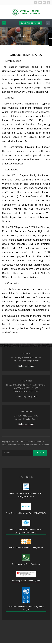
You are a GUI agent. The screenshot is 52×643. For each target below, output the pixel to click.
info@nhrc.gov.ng (29, 396)
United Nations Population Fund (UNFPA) (26, 547)
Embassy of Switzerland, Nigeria (26, 581)
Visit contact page (26, 366)
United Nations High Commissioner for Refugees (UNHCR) (26, 495)
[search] (48, 23)
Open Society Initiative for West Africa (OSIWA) (26, 513)
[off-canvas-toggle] (4, 23)
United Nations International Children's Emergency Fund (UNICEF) (26, 531)
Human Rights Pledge (30, 23)
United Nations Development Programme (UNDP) (26, 608)
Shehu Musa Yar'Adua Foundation (26, 564)
